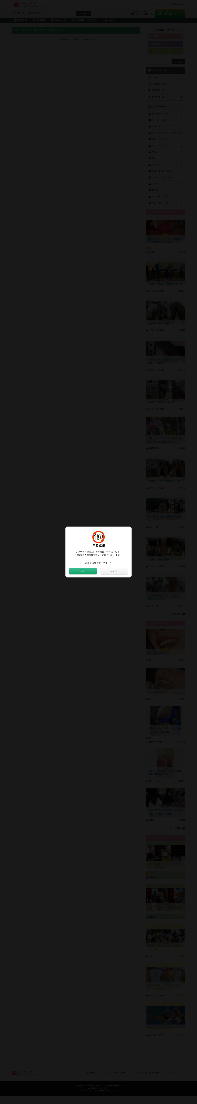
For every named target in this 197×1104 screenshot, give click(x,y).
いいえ (114, 571)
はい (83, 571)
